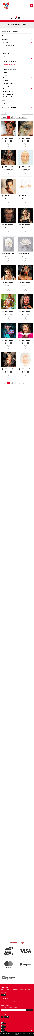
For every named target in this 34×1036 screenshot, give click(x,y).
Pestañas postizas (7, 77)
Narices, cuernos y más (27, 25)
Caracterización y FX (8, 94)
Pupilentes (5, 80)
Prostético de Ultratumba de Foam (12, 253)
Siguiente (24, 117)
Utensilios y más (7, 86)
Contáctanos (3, 1031)
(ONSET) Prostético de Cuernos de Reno (14, 138)
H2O (4, 50)
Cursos (2, 1029)
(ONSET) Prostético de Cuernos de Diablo (14, 224)
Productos (7, 25)
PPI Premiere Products (8, 45)
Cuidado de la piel (7, 96)
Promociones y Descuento (9, 107)
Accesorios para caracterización (11, 88)
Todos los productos (7, 36)
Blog (2, 1028)
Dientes (5, 72)
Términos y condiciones (25, 1033)
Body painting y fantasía (8, 91)
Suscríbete (29, 1010)
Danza (4, 100)
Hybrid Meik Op (6, 53)
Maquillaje (13, 25)
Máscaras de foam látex (10, 61)
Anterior (4, 117)
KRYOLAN (5, 42)
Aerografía (5, 56)
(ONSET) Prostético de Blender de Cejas (14, 196)
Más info (3, 994)
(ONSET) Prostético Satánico (11, 167)
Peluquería (5, 75)
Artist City (5, 48)
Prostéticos (19, 25)
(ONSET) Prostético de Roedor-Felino (13, 340)
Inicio (3, 25)
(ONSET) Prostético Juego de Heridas (13, 282)
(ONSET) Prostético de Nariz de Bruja (13, 369)
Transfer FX (7, 67)
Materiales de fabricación (10, 69)
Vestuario (4, 103)
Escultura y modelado (8, 83)
